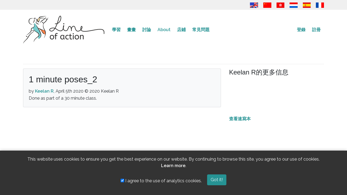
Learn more (173, 165)
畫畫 (131, 29)
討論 (146, 29)
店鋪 (181, 29)
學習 (116, 29)
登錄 (301, 29)
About (164, 29)
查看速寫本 (240, 118)
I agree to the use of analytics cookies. (161, 180)
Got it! (217, 179)
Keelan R (44, 91)
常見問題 (201, 29)
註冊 (316, 29)
